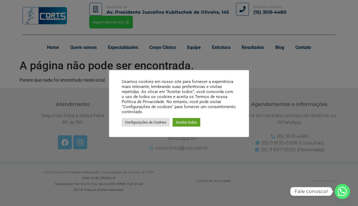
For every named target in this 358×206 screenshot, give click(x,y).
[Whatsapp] (342, 191)
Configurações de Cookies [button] (145, 122)
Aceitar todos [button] (186, 122)
